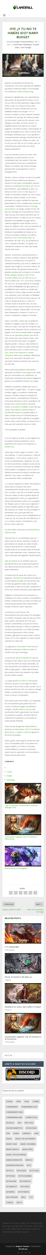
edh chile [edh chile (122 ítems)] (29, 1123)
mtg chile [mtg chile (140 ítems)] (34, 1170)
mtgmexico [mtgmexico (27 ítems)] (11, 1186)
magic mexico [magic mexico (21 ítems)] (12, 1149)
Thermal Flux (18, 578)
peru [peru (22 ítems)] (23, 1197)
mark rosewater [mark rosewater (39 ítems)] (14, 1160)
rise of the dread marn (23, 238)
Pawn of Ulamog (27, 681)
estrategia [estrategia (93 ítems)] (31, 1128)
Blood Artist (9, 732)
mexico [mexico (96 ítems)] (29, 1160)
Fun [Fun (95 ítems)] (8, 1133)
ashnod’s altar (10, 532)
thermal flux (33, 529)
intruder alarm (18, 709)
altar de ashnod (11, 561)
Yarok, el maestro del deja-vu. (18, 977)
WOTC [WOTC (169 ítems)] (19, 1202)
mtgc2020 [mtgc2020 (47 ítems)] (21, 1170)
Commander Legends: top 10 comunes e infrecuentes (23, 827)
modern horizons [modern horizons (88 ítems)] (14, 1165)
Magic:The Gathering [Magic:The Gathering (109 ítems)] (25, 1139)
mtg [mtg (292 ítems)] (29, 1165)
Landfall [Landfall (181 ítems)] (26, 1133)
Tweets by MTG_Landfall (13, 1091)
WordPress (23, 1249)
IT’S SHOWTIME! (12, 947)
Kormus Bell (30, 709)
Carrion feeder (20, 404)
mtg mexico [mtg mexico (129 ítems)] (25, 1181)
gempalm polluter (22, 335)
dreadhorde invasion (13, 412)
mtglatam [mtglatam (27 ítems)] (11, 1181)
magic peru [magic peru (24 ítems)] (27, 1149)
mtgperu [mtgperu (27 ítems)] (10, 1192)
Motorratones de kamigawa (23, 857)
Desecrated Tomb (24, 646)
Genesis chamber (22, 658)
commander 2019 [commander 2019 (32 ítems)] (29, 1107)
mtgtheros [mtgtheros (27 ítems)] (23, 1192)
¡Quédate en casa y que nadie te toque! (23, 1007)
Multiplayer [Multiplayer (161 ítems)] (12, 1197)
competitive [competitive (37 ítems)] (31, 1117)
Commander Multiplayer (22, 44)
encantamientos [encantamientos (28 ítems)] (14, 1128)
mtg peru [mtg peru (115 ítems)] (24, 1186)
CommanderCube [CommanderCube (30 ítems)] (14, 1117)
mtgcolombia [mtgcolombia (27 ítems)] (25, 1176)
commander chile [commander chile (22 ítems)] (14, 1112)
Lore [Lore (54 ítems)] (36, 1133)
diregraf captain (16, 275)
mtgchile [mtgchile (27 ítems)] (10, 1176)
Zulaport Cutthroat (23, 732)
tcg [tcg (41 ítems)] (31, 1197)
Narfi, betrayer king (25, 91)
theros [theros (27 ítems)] (9, 1202)
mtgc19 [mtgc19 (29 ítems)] (9, 1170)
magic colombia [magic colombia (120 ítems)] (27, 1144)
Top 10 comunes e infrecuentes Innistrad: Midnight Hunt (23, 796)
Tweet (9, 772)
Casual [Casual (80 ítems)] (9, 1101)
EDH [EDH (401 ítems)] (19, 1123)
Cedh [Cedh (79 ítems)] (18, 1101)
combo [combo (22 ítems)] (36, 1101)
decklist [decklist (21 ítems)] (10, 1123)
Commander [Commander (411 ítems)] (12, 1107)
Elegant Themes (22, 1246)
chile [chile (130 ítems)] (26, 1101)
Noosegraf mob (29, 372)
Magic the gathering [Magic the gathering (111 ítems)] (16, 1154)
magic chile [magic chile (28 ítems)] (11, 1144)
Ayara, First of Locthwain (30, 729)
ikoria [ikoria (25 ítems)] (16, 1133)
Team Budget (25, 47)
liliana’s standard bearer (24, 410)
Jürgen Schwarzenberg (24, 41)
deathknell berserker (22, 186)
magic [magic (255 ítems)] (9, 1139)
